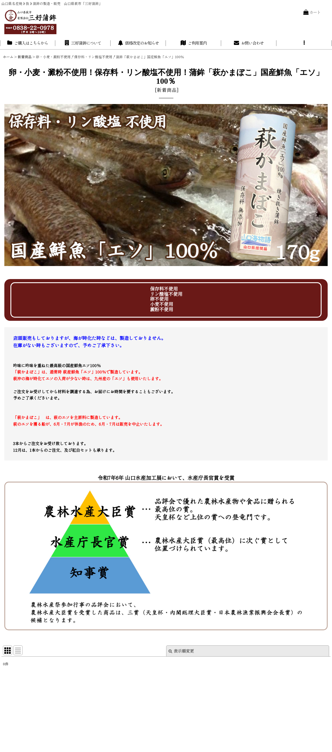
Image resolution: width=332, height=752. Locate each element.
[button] (304, 43)
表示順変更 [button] (181, 651)
